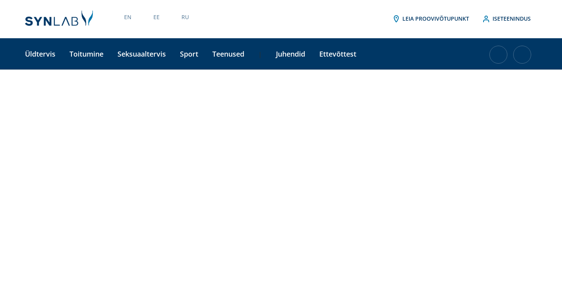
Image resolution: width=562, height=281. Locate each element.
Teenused (228, 54)
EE (156, 17)
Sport (189, 54)
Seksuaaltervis (141, 54)
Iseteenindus (506, 19)
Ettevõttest (337, 54)
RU (185, 17)
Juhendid (290, 54)
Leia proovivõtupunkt (430, 19)
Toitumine (86, 54)
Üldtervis (40, 54)
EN (128, 17)
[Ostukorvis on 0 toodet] (498, 57)
